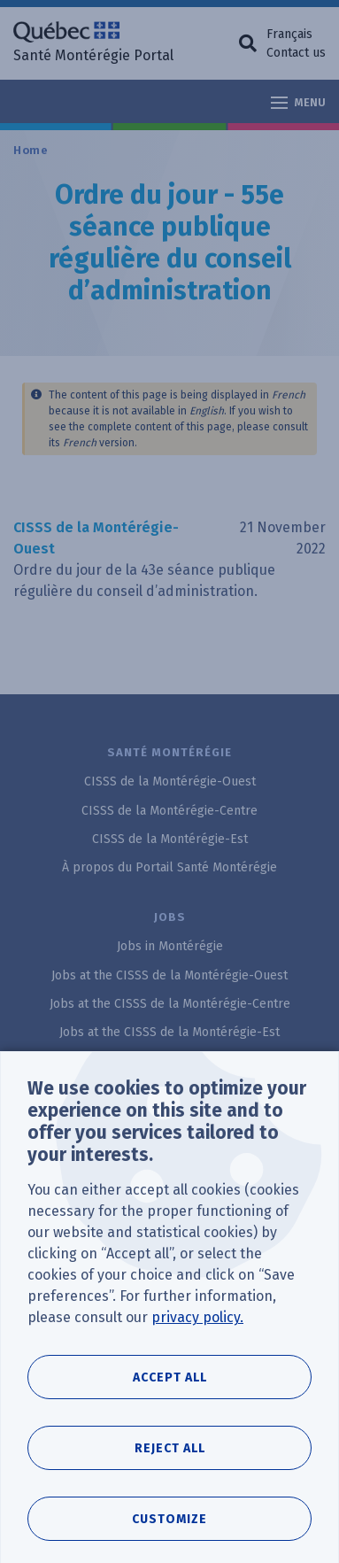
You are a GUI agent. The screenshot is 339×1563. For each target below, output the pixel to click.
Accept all (170, 1414)
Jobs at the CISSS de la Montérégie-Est (169, 1032)
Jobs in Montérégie (170, 946)
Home (31, 150)
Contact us (296, 52)
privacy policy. (197, 1354)
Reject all (170, 1485)
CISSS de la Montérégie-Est (170, 839)
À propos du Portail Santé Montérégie (169, 867)
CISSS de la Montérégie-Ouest (170, 781)
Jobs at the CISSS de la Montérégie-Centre (170, 1003)
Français (289, 34)
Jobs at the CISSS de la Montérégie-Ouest (169, 975)
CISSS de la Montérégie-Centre (169, 810)
